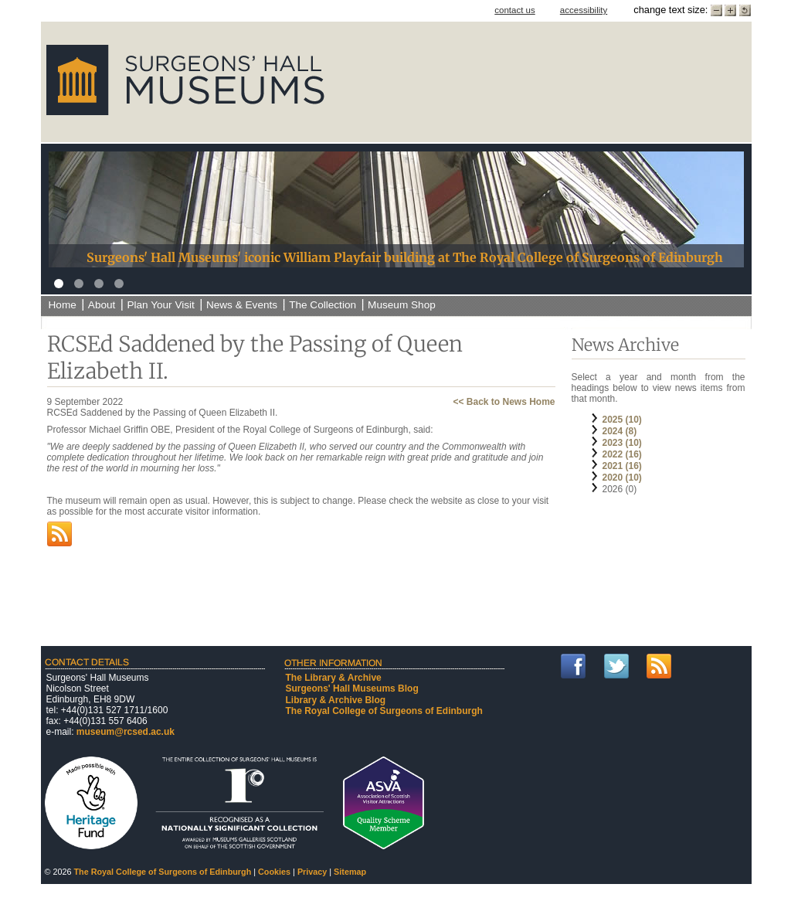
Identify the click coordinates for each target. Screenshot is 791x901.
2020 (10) (622, 477)
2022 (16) (622, 454)
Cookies (274, 871)
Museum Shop (402, 305)
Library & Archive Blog (336, 700)
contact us (514, 10)
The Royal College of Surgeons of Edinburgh (384, 711)
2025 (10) (622, 419)
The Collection (322, 305)
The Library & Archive (334, 677)
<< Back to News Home (504, 401)
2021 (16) (622, 466)
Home (62, 305)
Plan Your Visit (160, 305)
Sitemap (350, 871)
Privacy (312, 871)
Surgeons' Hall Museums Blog (352, 688)
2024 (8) (620, 431)
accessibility (583, 10)
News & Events (241, 305)
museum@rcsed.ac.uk (125, 731)
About (102, 305)
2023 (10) (622, 442)
